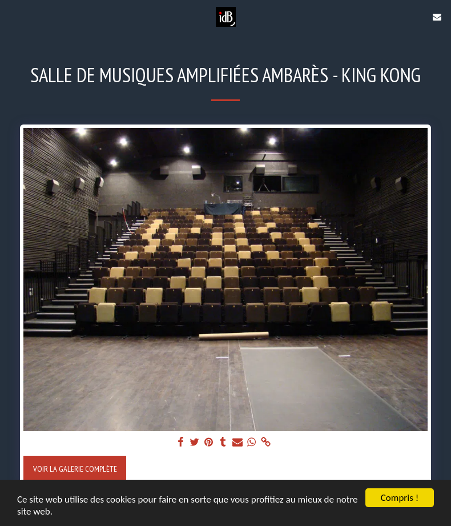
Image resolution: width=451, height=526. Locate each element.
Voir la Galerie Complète (75, 468)
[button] (12, 16)
